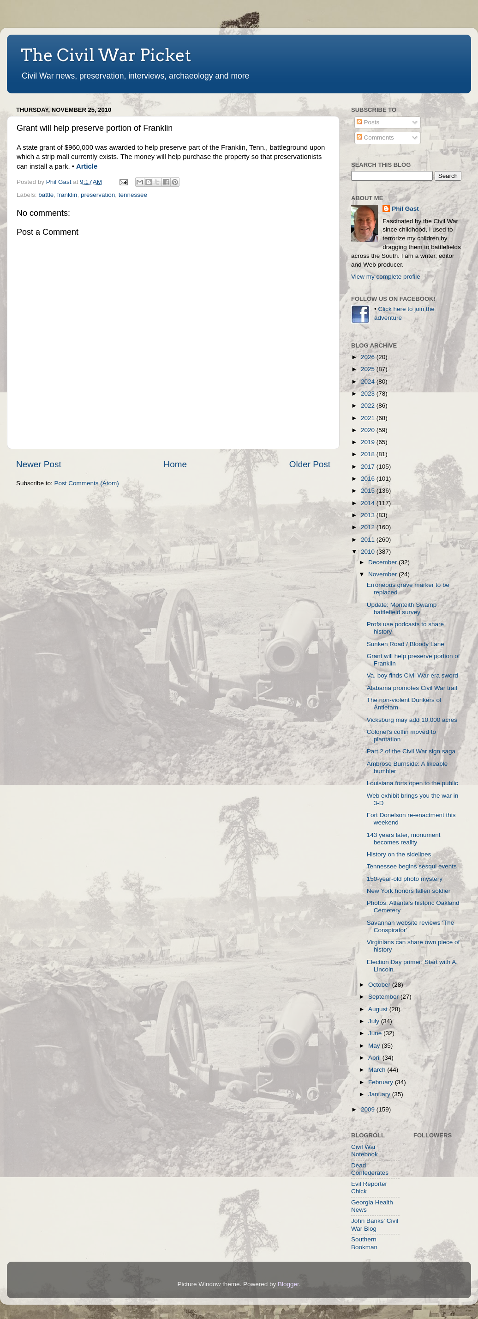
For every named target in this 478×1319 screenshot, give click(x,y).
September (384, 996)
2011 (368, 539)
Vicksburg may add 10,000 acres (412, 719)
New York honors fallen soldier (409, 890)
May (375, 1045)
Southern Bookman (364, 1243)
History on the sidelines (399, 854)
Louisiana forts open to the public (412, 783)
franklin (67, 194)
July (374, 1021)
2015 (368, 490)
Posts (368, 122)
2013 (368, 515)
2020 (368, 430)
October (380, 984)
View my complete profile (385, 276)
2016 (368, 478)
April (375, 1057)
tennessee (133, 194)
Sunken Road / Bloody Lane (405, 644)
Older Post (309, 464)
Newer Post (38, 464)
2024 (368, 381)
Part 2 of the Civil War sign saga (411, 751)
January (380, 1094)
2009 (368, 1109)
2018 (368, 454)
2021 (368, 418)
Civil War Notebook (364, 1150)
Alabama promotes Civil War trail (412, 687)
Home (175, 464)
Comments (375, 137)
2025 (368, 369)
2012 (368, 527)
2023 (368, 393)
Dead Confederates (369, 1169)
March (377, 1069)
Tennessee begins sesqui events (412, 866)
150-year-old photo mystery (404, 878)
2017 (368, 466)
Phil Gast (405, 208)
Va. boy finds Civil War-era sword (412, 675)
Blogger (288, 1284)
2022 (368, 405)
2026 (368, 357)
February (381, 1082)
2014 (368, 503)
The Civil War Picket (106, 55)
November (383, 574)
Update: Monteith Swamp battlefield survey (402, 608)
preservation (98, 194)
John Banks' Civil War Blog (374, 1224)
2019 (368, 442)
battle (46, 194)
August (378, 1009)
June (375, 1033)
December (383, 562)
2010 (368, 551)
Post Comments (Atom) (86, 483)
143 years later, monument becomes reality (404, 838)
